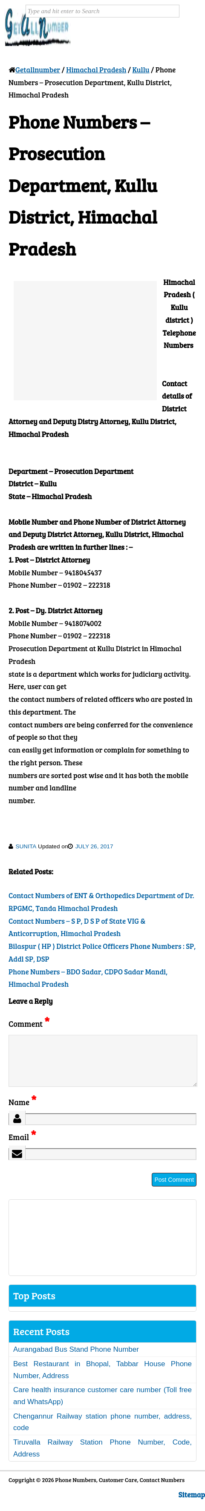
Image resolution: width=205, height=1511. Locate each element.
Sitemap (192, 1505)
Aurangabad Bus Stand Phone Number (76, 1360)
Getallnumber (37, 70)
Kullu (140, 70)
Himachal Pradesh (96, 70)
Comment (29, 1023)
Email (22, 1147)
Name (22, 1112)
